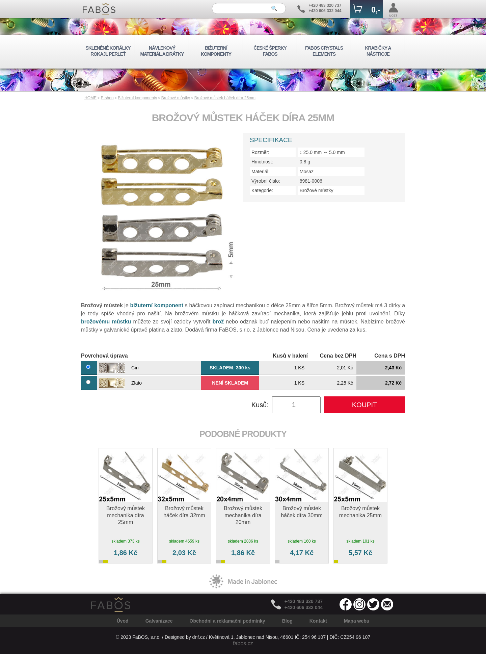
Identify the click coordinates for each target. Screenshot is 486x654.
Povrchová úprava (104, 356)
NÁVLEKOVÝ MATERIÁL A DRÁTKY (162, 51)
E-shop (107, 98)
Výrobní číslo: (265, 181)
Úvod (123, 621)
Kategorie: (262, 190)
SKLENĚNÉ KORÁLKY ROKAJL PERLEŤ (107, 51)
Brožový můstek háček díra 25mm (224, 98)
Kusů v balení (290, 356)
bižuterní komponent (157, 305)
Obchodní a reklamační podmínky (227, 621)
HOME (90, 98)
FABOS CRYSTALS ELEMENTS (324, 51)
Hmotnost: (262, 161)
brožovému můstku (106, 321)
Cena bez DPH (338, 356)
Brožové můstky (175, 98)
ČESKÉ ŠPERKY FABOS (270, 51)
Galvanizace (159, 621)
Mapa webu (356, 621)
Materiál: (260, 171)
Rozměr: (260, 152)
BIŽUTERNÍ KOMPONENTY (216, 51)
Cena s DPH (389, 356)
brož (218, 321)
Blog (287, 621)
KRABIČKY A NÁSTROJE (378, 51)
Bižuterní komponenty (137, 98)
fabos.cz (243, 643)
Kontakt (318, 621)
